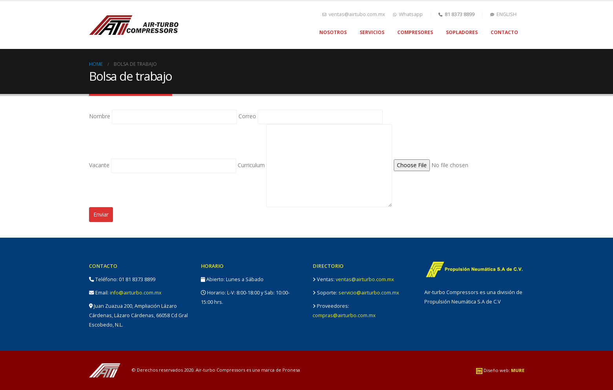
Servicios (372, 32)
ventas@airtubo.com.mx (353, 14)
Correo (310, 116)
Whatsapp (408, 14)
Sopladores (462, 32)
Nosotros (333, 32)
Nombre (163, 116)
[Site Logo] (133, 25)
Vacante (162, 165)
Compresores (415, 32)
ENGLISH (503, 14)
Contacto (504, 32)
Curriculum (315, 165)
